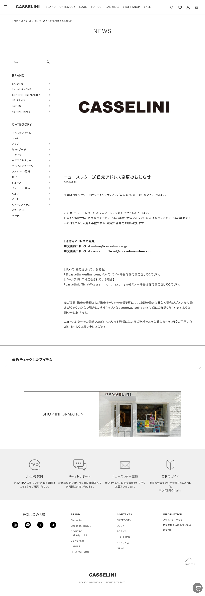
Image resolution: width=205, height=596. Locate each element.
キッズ (15, 199)
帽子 (14, 177)
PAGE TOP (190, 564)
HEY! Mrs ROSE (21, 111)
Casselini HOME (21, 89)
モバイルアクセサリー (24, 166)
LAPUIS (16, 106)
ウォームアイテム (21, 204)
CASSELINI (32, 7)
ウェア (15, 193)
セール (15, 138)
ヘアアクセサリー (21, 160)
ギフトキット (18, 210)
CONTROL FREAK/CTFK (26, 94)
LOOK (91, 7)
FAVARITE (180, 7)
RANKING (120, 7)
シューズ (16, 182)
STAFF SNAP (139, 7)
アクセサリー (19, 155)
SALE (155, 7)
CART (196, 7)
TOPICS (104, 7)
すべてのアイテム (21, 132)
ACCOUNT (188, 7)
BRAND (59, 7)
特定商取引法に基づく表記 (177, 525)
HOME (15, 21)
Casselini (17, 83)
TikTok (52, 526)
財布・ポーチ (19, 149)
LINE (28, 526)
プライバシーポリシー (174, 520)
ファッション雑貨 (21, 171)
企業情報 (167, 530)
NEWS (24, 21)
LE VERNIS (18, 100)
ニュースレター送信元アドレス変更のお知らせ (50, 21)
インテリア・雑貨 (21, 188)
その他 (16, 215)
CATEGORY (76, 7)
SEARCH (172, 7)
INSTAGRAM (16, 526)
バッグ (15, 143)
